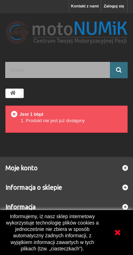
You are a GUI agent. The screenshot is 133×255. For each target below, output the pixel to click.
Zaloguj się (114, 6)
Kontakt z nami (85, 6)
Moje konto (21, 167)
